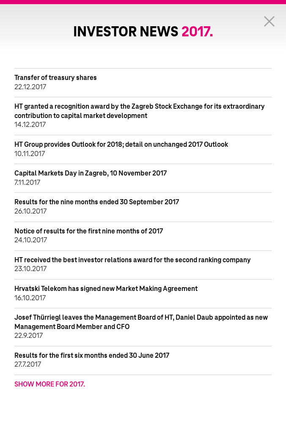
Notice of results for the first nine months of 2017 (88, 231)
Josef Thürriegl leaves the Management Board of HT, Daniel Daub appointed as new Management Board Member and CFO (141, 322)
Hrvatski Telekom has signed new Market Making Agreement (106, 289)
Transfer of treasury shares (55, 78)
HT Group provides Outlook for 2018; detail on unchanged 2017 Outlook (121, 144)
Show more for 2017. (49, 384)
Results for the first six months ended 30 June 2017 (91, 355)
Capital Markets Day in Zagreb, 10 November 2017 (90, 173)
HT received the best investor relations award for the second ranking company (132, 260)
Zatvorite (269, 21)
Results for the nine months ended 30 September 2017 (96, 202)
